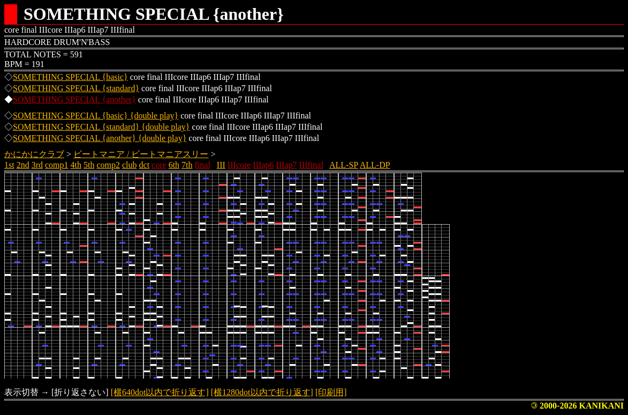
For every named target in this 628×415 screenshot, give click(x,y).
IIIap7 (286, 164)
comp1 (57, 164)
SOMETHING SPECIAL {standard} (76, 88)
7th (186, 164)
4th (76, 164)
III (221, 164)
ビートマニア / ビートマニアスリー (140, 154)
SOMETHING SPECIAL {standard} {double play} (101, 126)
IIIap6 (263, 164)
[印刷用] (331, 392)
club (129, 164)
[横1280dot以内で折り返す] (262, 392)
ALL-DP (375, 164)
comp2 (108, 164)
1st (9, 164)
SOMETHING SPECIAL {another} (74, 99)
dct (144, 164)
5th (89, 164)
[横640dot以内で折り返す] (160, 392)
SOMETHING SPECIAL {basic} (70, 76)
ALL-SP (343, 164)
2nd (23, 164)
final (202, 164)
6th (174, 164)
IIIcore (239, 164)
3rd (37, 164)
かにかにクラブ (34, 154)
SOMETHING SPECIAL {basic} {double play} (95, 115)
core (159, 164)
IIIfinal (311, 164)
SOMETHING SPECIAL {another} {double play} (99, 138)
